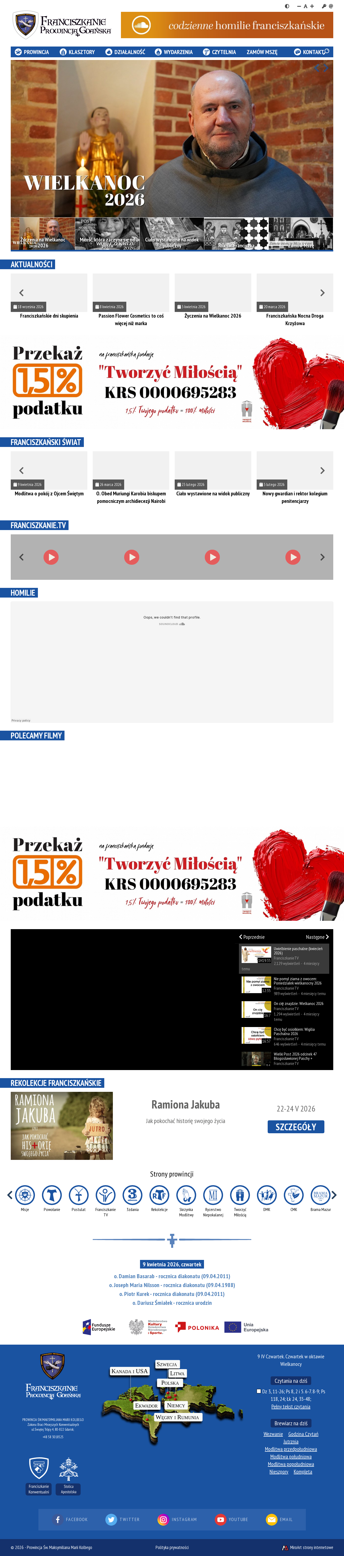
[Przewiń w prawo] (326, 68)
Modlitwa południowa (291, 1456)
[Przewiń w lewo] (317, 68)
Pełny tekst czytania (290, 1406)
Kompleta (303, 1471)
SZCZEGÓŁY (296, 1127)
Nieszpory (279, 1471)
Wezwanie (273, 1433)
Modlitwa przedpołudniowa (291, 1448)
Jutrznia (291, 1441)
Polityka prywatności (172, 1547)
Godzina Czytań (303, 1433)
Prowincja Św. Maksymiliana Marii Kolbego (59, 1547)
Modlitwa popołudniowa (291, 1464)
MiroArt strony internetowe (307, 1547)
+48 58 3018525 (53, 1437)
